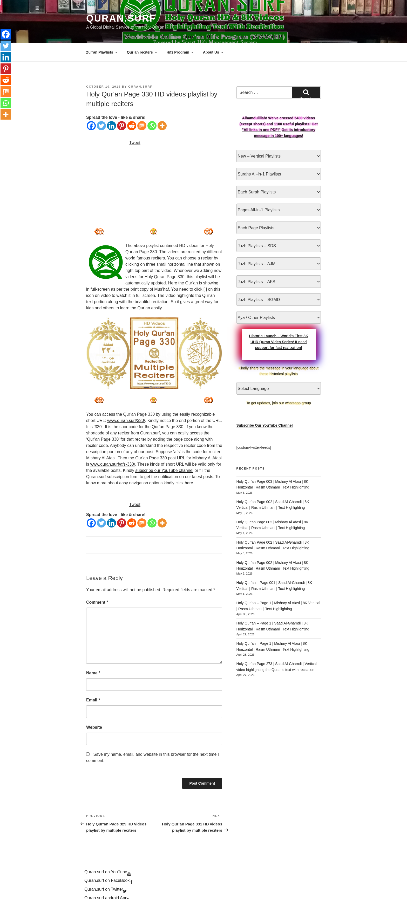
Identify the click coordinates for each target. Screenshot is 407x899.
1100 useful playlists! (292, 105)
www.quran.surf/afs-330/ (112, 445)
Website (94, 708)
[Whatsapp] (152, 107)
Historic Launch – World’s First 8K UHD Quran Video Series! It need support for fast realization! (278, 323)
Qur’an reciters (142, 33)
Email (93, 681)
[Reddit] (131, 107)
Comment (97, 583)
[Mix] (141, 107)
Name (93, 654)
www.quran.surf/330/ (126, 402)
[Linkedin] (111, 107)
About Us (213, 33)
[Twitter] (101, 107)
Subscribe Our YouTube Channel (264, 407)
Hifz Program (180, 33)
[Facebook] (91, 107)
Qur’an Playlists (102, 33)
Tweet (134, 124)
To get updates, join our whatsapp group (278, 384)
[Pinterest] (121, 107)
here (189, 464)
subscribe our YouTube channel (164, 451)
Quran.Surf (121, 18)
